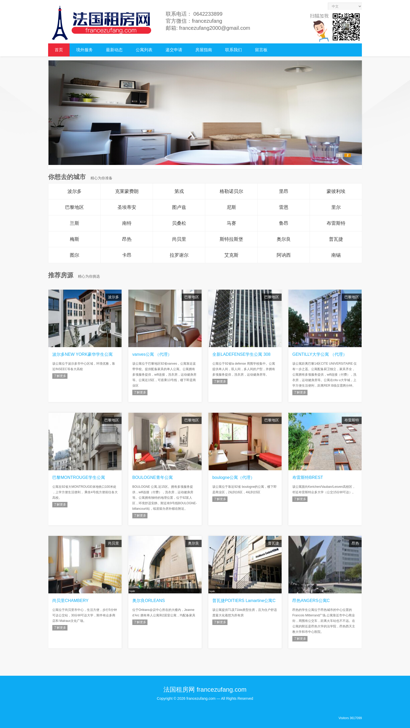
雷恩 (283, 207)
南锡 (336, 255)
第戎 (179, 191)
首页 (59, 50)
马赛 (231, 223)
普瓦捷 (336, 239)
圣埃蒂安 (126, 207)
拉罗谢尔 (179, 255)
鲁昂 (283, 223)
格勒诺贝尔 (231, 191)
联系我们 (233, 50)
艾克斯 (231, 255)
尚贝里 (179, 239)
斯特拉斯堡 (231, 239)
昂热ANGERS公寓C (311, 600)
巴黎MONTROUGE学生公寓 (78, 477)
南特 (127, 223)
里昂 (283, 191)
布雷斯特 (336, 223)
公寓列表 (144, 50)
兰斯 (74, 223)
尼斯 (231, 207)
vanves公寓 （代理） (152, 354)
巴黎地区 (74, 207)
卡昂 (127, 255)
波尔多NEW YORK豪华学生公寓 (82, 354)
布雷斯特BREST (307, 477)
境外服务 (84, 50)
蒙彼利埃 (336, 191)
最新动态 (114, 50)
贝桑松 (179, 223)
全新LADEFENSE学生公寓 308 (241, 354)
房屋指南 (203, 50)
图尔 (74, 255)
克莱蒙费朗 (127, 191)
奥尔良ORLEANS (148, 600)
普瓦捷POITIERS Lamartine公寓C (244, 600)
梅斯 (74, 239)
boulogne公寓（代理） (233, 477)
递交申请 (174, 50)
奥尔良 (284, 239)
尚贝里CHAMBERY (70, 600)
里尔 (336, 207)
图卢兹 (179, 207)
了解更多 (60, 376)
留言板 (261, 50)
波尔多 (74, 191)
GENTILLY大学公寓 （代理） (319, 354)
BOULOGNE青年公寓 (152, 477)
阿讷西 (284, 255)
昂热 (127, 239)
